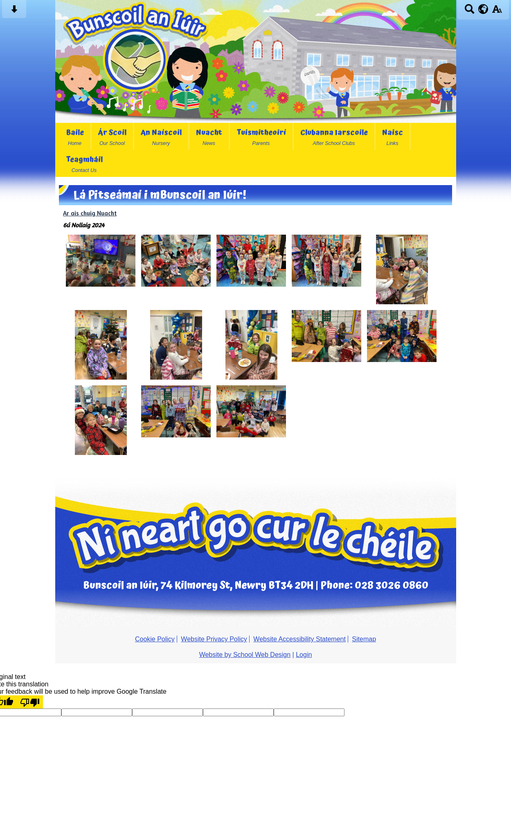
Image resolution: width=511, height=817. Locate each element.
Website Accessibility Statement (299, 639)
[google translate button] (483, 9)
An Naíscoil (161, 136)
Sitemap (364, 639)
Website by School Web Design (245, 654)
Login (304, 654)
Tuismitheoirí (261, 136)
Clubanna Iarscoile (334, 136)
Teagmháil (84, 163)
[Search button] (469, 11)
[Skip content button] (14, 11)
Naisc (392, 136)
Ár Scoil (112, 136)
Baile (75, 136)
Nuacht (209, 136)
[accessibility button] (497, 11)
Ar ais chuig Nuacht (90, 213)
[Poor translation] (30, 701)
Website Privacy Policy (214, 639)
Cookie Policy (155, 639)
